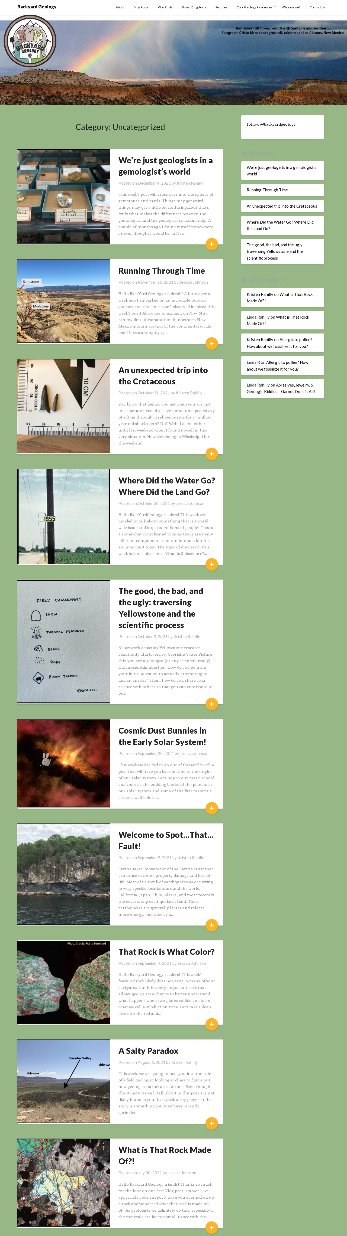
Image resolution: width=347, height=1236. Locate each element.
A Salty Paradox (138, 1013)
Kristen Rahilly (179, 183)
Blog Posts (141, 7)
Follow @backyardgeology (271, 124)
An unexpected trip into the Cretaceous (282, 206)
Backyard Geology (36, 6)
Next (142, 1207)
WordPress (191, 1228)
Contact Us (317, 7)
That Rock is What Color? (156, 921)
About (120, 7)
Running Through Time (151, 270)
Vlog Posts (165, 7)
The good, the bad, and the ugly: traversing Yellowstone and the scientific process (161, 595)
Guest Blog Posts (194, 7)
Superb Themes (219, 1228)
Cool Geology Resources (254, 7)
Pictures (221, 7)
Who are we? (291, 7)
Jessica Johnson (183, 282)
